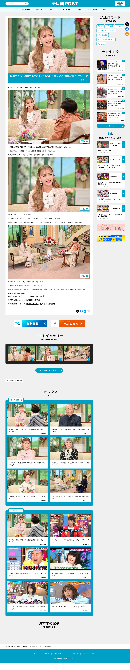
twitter (127, 24)
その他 (105, 9)
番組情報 (19, 380)
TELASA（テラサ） (32, 304)
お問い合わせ (59, 653)
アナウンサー (92, 9)
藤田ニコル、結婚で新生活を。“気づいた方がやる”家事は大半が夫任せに (39, 646)
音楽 (51, 9)
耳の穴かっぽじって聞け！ (106, 39)
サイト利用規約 (73, 653)
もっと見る (109, 126)
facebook (127, 29)
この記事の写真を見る (48, 370)
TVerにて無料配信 (26, 300)
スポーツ (79, 9)
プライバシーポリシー (90, 653)
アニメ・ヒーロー (64, 9)
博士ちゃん (101, 44)
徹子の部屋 (20, 293)
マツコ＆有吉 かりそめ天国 (106, 30)
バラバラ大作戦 (102, 35)
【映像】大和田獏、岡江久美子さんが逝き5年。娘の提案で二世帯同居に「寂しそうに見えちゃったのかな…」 (40, 147)
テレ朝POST (65, 4)
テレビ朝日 (33, 653)
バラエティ (40, 9)
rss (127, 34)
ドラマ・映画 (25, 9)
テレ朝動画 (45, 653)
